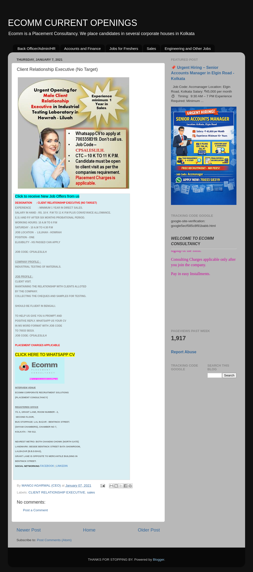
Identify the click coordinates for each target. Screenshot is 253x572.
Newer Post (29, 530)
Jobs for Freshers (123, 48)
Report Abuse (183, 352)
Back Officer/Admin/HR (37, 48)
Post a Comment (35, 510)
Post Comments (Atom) (54, 540)
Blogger (158, 559)
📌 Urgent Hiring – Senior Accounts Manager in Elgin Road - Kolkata (202, 72)
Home (89, 530)
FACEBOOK (47, 466)
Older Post (149, 530)
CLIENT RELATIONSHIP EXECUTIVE (56, 492)
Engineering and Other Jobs (188, 48)
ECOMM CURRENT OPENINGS (72, 23)
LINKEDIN (62, 466)
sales (91, 492)
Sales (151, 48)
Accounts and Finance (82, 48)
